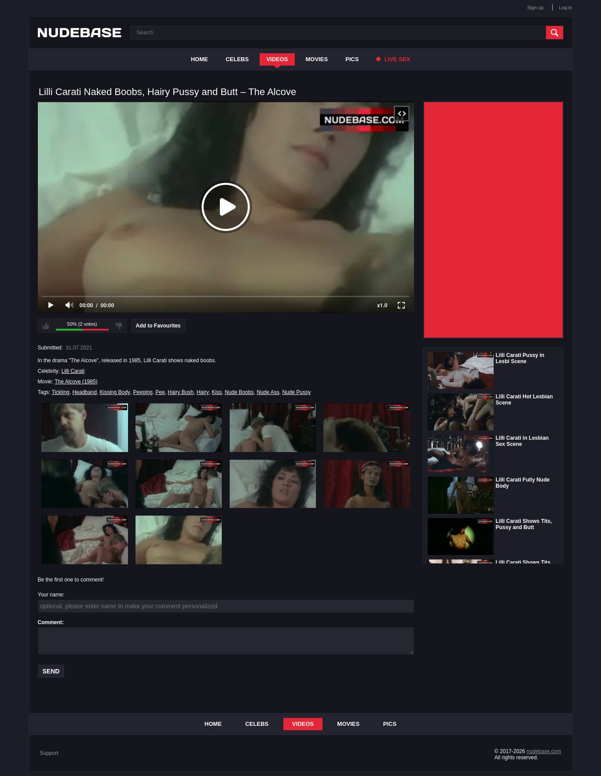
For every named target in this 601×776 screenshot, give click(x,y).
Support (49, 753)
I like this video (45, 325)
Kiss (217, 392)
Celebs (237, 59)
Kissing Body (114, 392)
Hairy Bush (181, 392)
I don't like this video (118, 325)
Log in (565, 7)
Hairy (203, 392)
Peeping (143, 392)
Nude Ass (268, 392)
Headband (84, 392)
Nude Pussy (296, 392)
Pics (352, 59)
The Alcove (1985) (76, 382)
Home (199, 59)
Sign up (535, 7)
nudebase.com (544, 751)
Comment (50, 622)
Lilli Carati (73, 371)
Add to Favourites (158, 326)
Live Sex (393, 59)
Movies (317, 59)
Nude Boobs (239, 392)
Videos (277, 59)
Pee (160, 392)
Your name (50, 595)
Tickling (61, 392)
